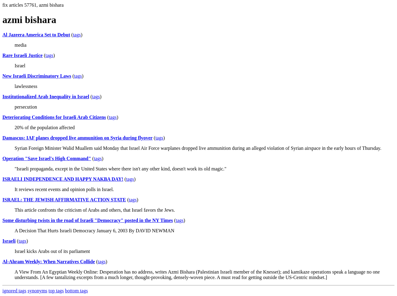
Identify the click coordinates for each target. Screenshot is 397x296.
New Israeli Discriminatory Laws (36, 76)
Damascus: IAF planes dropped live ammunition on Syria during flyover (77, 137)
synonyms (37, 290)
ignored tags (14, 290)
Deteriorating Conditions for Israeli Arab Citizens (54, 117)
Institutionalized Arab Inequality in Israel (45, 96)
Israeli (9, 241)
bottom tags (76, 290)
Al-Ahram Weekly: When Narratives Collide (48, 261)
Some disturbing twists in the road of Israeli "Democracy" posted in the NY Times (87, 220)
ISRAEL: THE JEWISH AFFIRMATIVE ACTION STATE (64, 199)
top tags (56, 290)
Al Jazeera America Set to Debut (36, 34)
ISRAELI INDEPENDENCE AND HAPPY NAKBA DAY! (62, 179)
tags (77, 34)
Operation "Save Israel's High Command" (46, 158)
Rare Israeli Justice (22, 55)
